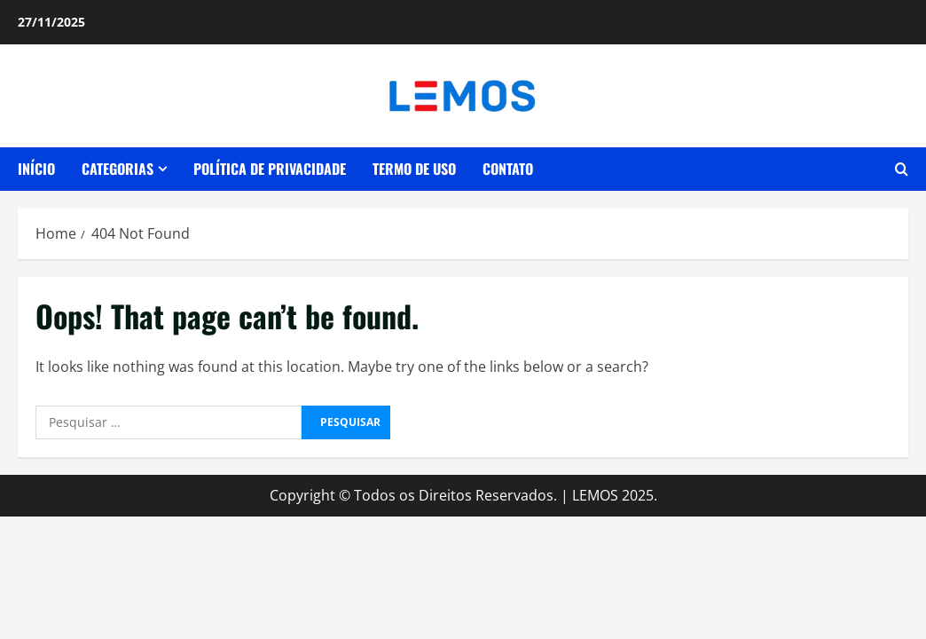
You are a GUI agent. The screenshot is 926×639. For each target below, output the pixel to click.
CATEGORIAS (117, 168)
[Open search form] (901, 169)
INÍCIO (36, 168)
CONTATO (508, 168)
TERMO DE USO (414, 168)
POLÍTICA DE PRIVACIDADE (269, 168)
